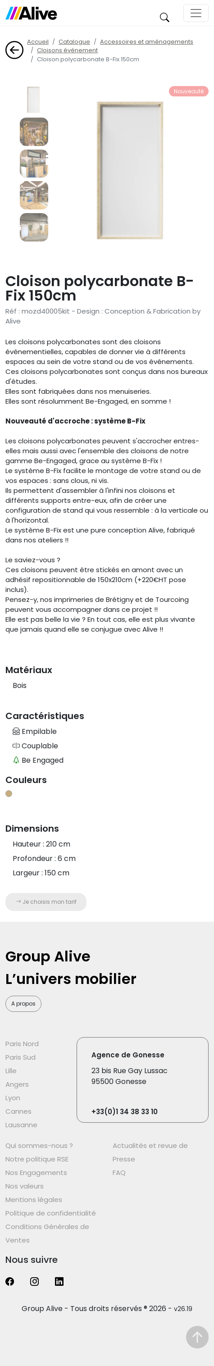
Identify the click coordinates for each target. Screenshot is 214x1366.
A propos (23, 1003)
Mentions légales (33, 1199)
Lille (11, 1070)
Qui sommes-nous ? (39, 1145)
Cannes (18, 1111)
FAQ (119, 1172)
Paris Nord (22, 1043)
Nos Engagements (36, 1172)
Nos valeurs (24, 1186)
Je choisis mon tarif (46, 902)
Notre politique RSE (36, 1159)
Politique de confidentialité (50, 1213)
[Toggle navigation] (196, 13)
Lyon (12, 1097)
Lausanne (21, 1124)
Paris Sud (20, 1057)
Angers (17, 1084)
